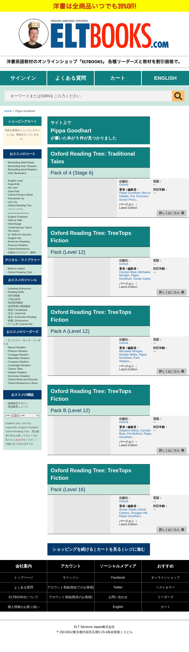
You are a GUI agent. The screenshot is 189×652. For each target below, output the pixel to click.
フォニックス (15, 209)
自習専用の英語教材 (18, 306)
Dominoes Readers (18, 376)
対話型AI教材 (15, 302)
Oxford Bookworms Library (22, 383)
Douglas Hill (139, 513)
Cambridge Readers (19, 365)
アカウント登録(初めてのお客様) (70, 587)
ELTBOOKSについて (23, 597)
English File (14, 238)
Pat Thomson (139, 196)
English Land (15, 180)
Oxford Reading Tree (19, 205)
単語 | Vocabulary (17, 310)
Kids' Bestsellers (17, 173)
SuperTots (13, 191)
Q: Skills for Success (19, 234)
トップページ (23, 577)
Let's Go (12, 202)
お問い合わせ (118, 597)
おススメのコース (22, 154)
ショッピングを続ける (72, 549)
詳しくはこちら (169, 213)
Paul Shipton (129, 359)
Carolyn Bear (128, 272)
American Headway (18, 241)
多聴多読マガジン (17, 403)
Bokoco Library (16, 268)
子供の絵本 (13, 299)
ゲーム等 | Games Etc (20, 324)
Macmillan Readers (18, 358)
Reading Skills (15, 292)
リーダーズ (165, 597)
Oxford (123, 184)
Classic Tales (15, 368)
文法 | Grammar (16, 313)
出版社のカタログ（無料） (22, 252)
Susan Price (127, 199)
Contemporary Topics (19, 227)
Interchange (14, 223)
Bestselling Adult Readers (22, 169)
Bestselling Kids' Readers (22, 166)
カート (117, 78)
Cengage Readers (18, 354)
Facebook (118, 577)
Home (8, 111)
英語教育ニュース (17, 406)
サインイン (23, 78)
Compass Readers (18, 361)
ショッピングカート (22, 121)
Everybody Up (15, 198)
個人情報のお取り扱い (23, 607)
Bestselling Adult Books (20, 162)
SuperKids (13, 184)
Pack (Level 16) (68, 489)
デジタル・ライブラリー (22, 260)
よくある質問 (70, 78)
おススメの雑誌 (22, 394)
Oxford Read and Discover (22, 379)
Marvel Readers (16, 347)
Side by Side (14, 220)
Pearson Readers (17, 245)
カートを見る (109, 549)
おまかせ (20, 439)
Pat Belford (134, 433)
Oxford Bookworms (18, 248)
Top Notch (13, 230)
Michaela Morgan (130, 351)
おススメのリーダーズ (22, 331)
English (165, 78)
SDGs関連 (13, 295)
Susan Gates (142, 278)
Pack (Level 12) (68, 252)
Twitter (118, 587)
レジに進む (135, 549)
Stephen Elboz (129, 430)
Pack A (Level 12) (70, 331)
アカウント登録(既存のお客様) (70, 597)
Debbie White (128, 354)
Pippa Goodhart (129, 192)
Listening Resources (19, 288)
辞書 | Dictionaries (17, 320)
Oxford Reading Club (19, 272)
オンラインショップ (165, 577)
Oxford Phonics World (20, 194)
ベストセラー (165, 587)
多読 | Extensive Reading (21, 317)
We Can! (12, 187)
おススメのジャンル (22, 280)
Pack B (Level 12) (70, 410)
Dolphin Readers (17, 372)
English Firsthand (17, 216)
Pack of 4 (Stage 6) (72, 173)
